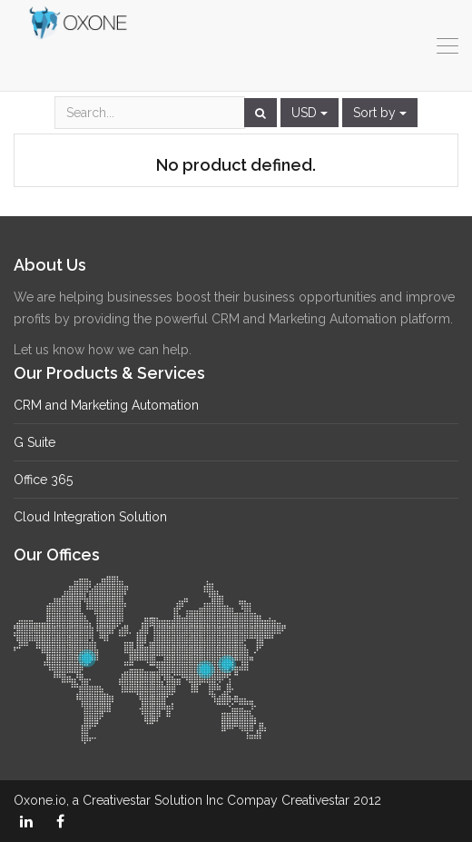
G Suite (34, 442)
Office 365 (43, 479)
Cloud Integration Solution (90, 517)
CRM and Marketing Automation (106, 405)
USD (309, 112)
